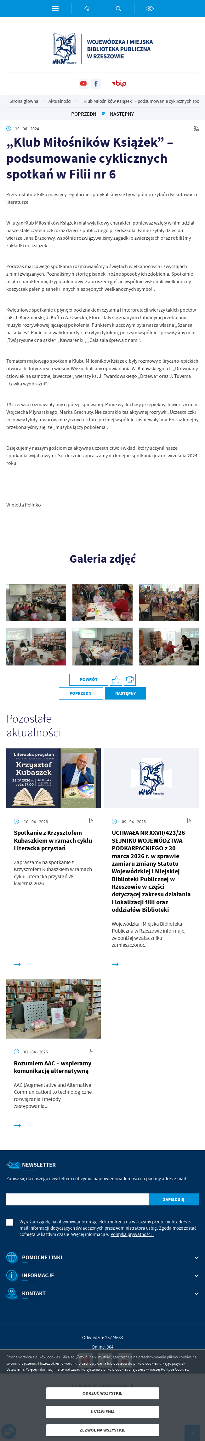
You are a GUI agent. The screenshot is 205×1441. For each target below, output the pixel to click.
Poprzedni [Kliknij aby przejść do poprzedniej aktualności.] (84, 114)
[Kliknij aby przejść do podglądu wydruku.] (130, 680)
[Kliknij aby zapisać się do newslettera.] (174, 1199)
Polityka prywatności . (132, 1234)
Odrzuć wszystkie (102, 1393)
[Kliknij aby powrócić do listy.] (103, 114)
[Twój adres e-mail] (77, 1199)
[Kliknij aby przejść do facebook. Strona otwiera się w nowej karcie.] (96, 84)
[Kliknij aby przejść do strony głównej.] (86, 8)
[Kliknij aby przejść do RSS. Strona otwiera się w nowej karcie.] (196, 128)
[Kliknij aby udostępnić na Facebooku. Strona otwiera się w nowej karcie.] (116, 680)
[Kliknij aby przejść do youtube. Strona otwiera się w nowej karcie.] (83, 84)
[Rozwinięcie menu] (102, 1257)
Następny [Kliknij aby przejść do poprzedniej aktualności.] (122, 114)
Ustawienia (103, 1412)
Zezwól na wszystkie (103, 1430)
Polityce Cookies (174, 1369)
